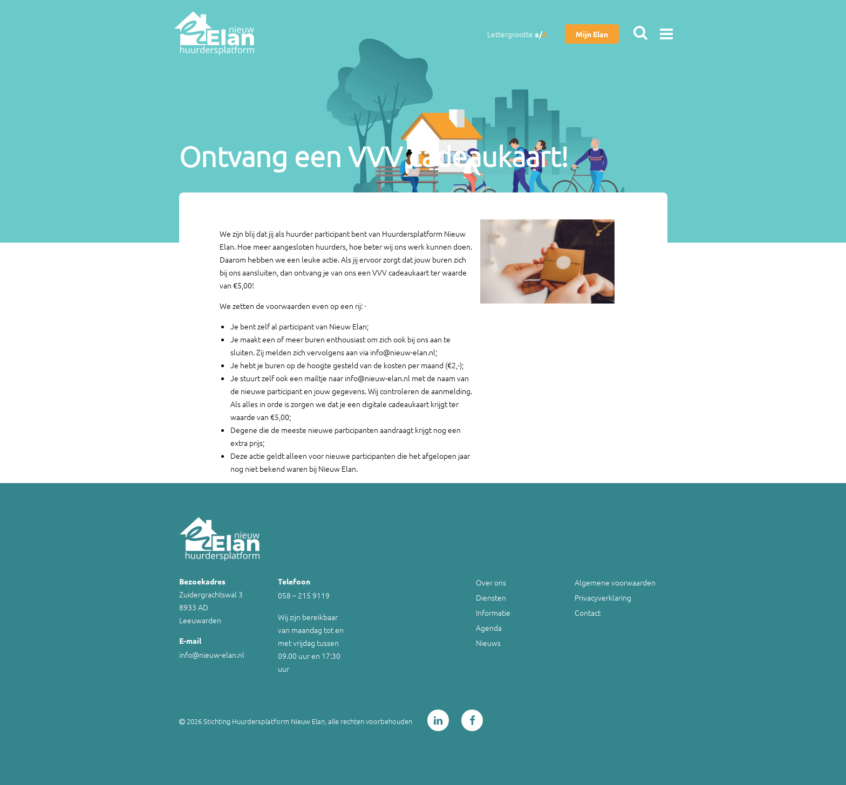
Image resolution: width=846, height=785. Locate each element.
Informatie (493, 612)
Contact (588, 612)
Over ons (491, 582)
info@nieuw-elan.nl (211, 654)
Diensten (491, 597)
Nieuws (488, 642)
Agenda (489, 627)
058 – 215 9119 (304, 595)
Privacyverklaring (603, 597)
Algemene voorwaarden (615, 582)
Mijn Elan (592, 34)
